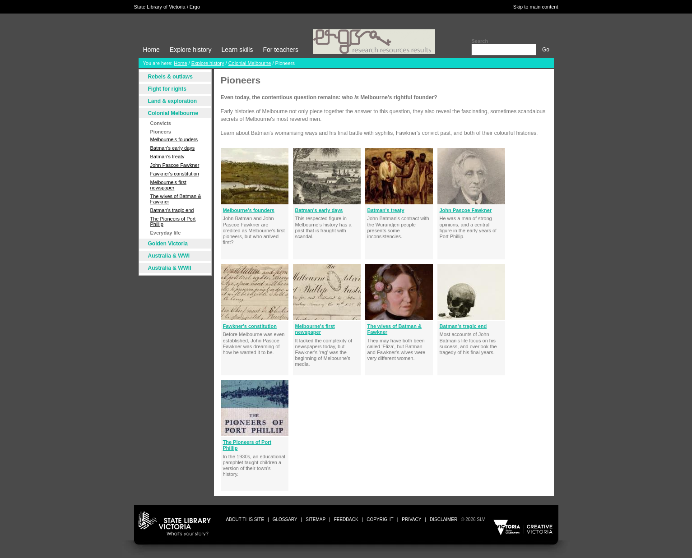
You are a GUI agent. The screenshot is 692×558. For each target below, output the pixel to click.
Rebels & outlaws (170, 77)
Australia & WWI (169, 256)
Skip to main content (535, 6)
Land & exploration (172, 101)
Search (479, 41)
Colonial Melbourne (249, 63)
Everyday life (165, 232)
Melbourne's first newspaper (168, 185)
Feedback (346, 519)
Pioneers (160, 131)
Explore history (191, 49)
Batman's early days (172, 148)
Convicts (160, 123)
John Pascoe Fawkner (175, 165)
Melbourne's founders (174, 139)
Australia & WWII (169, 268)
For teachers (280, 49)
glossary (285, 519)
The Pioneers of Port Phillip (173, 221)
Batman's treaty (167, 156)
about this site (245, 519)
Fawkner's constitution (174, 173)
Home (151, 49)
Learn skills (237, 49)
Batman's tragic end (172, 210)
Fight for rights (167, 89)
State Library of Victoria (160, 6)
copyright (380, 519)
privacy (411, 519)
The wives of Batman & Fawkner (175, 199)
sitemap (315, 519)
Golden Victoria (168, 243)
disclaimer (443, 519)
